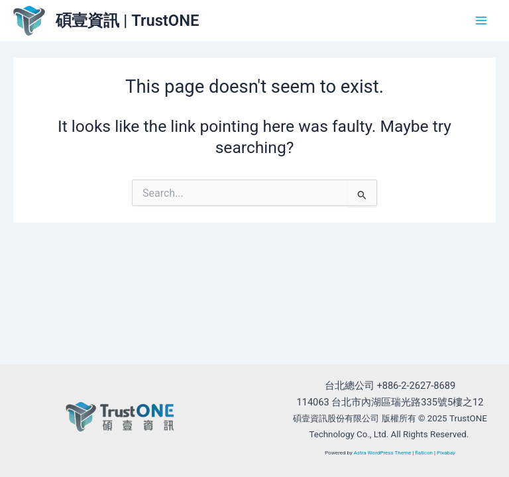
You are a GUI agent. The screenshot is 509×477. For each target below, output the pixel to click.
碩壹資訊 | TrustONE (127, 20)
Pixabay (446, 453)
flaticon (424, 453)
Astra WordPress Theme (383, 453)
